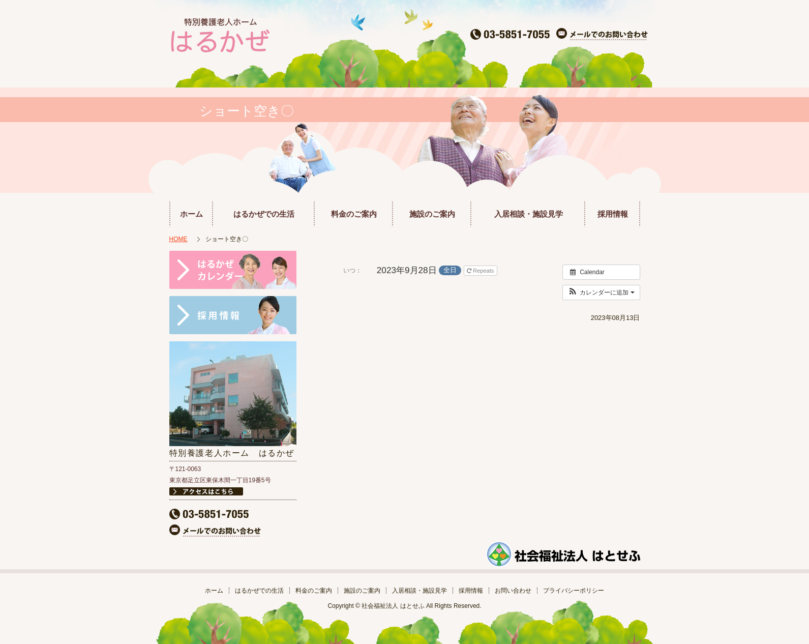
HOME (178, 239)
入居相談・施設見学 (528, 214)
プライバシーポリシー (573, 591)
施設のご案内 (432, 214)
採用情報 (612, 214)
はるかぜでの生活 (263, 214)
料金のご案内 (354, 214)
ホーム (191, 214)
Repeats (481, 271)
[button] (601, 292)
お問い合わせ (513, 591)
